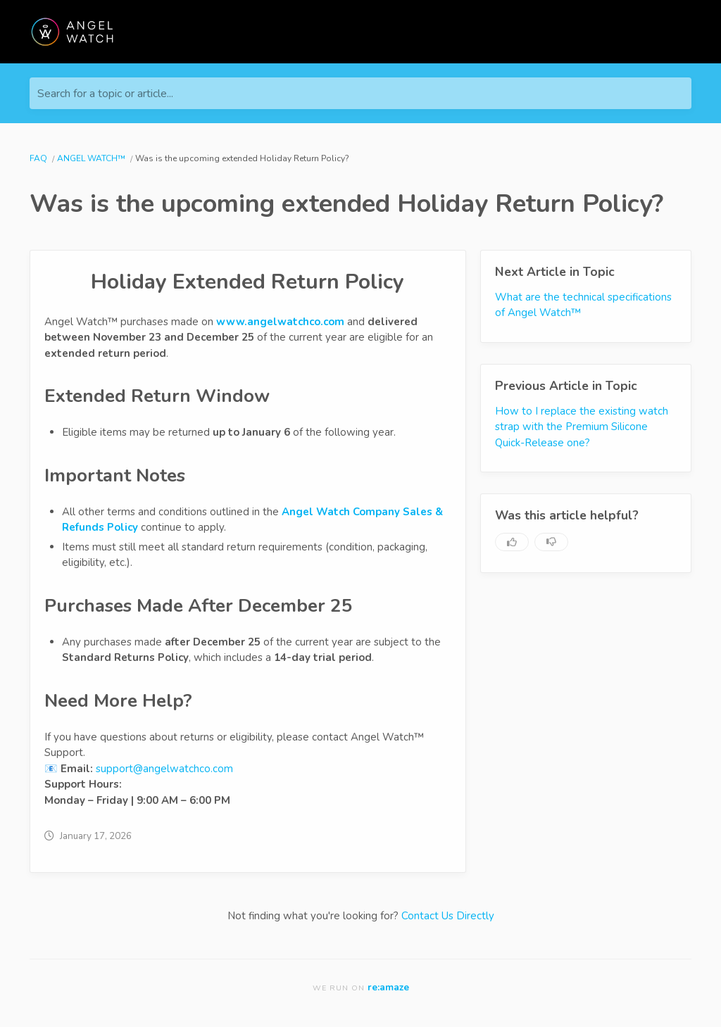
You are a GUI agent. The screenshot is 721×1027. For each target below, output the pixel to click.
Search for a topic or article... (105, 94)
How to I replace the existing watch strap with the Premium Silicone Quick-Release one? (581, 427)
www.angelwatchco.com (280, 322)
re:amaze (388, 987)
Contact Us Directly (447, 916)
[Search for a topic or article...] (360, 93)
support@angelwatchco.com (164, 769)
